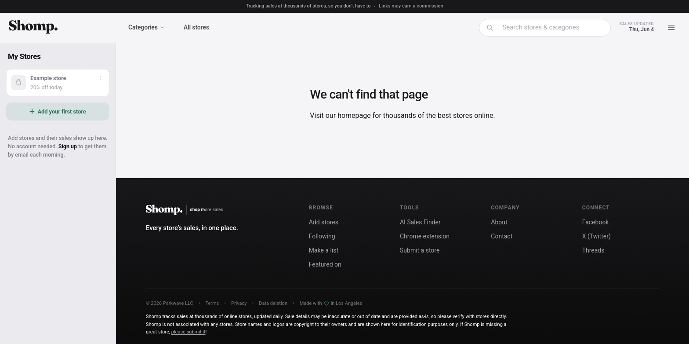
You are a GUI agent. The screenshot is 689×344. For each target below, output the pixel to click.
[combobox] (550, 27)
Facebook (595, 222)
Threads (593, 250)
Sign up (67, 146)
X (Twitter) (596, 236)
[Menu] (671, 28)
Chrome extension (425, 236)
